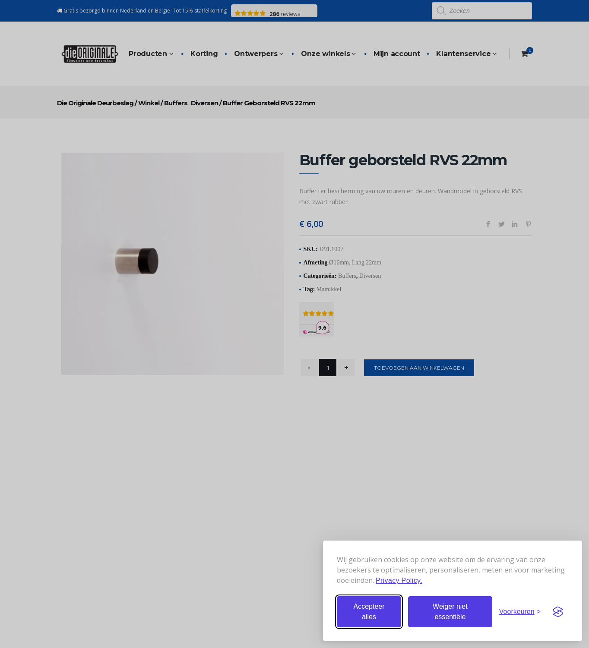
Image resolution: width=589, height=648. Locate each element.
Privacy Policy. (399, 580)
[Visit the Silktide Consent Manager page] (558, 611)
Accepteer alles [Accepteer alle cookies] (368, 611)
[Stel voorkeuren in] (520, 611)
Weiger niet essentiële (450, 611)
